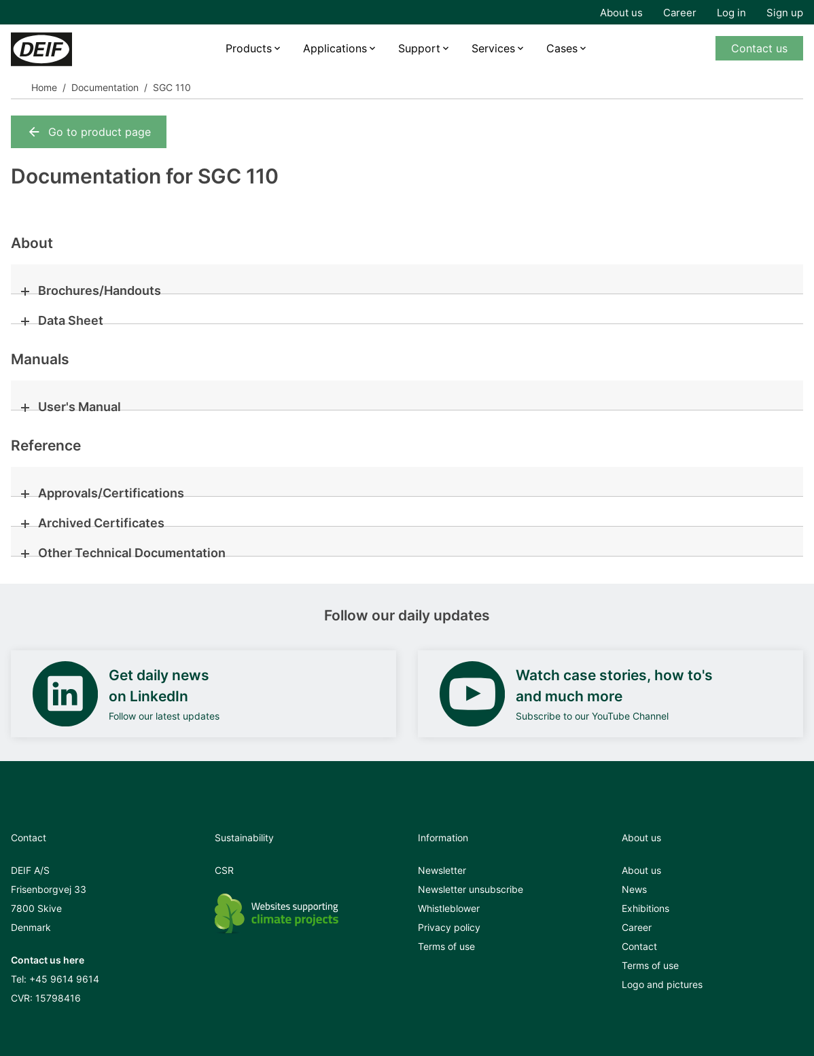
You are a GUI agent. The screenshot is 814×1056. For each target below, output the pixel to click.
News (634, 889)
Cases (562, 48)
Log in (731, 12)
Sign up (784, 12)
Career (679, 12)
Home (44, 87)
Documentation (105, 87)
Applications (335, 48)
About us (621, 12)
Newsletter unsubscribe (470, 889)
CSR (224, 870)
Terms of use (446, 946)
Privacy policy (449, 927)
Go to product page (88, 131)
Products (249, 48)
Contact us (759, 48)
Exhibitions (645, 908)
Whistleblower (449, 908)
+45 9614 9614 (64, 979)
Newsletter (442, 870)
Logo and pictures (662, 984)
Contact (639, 946)
